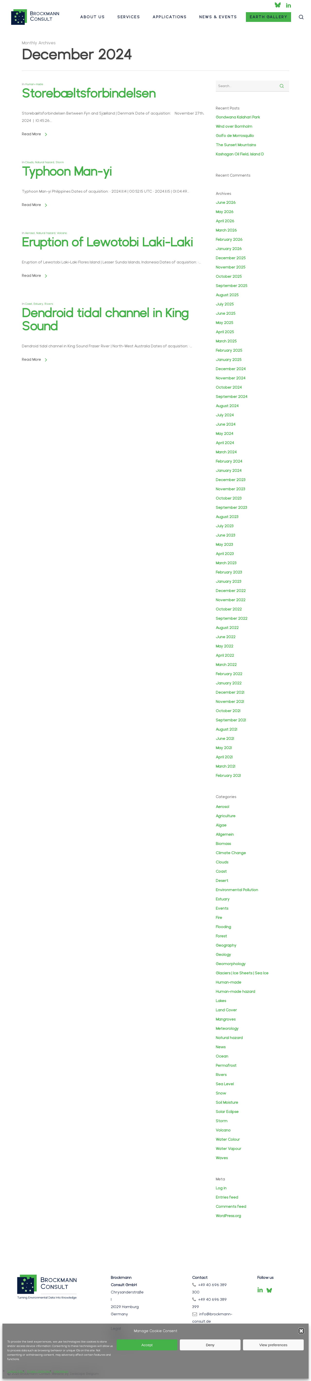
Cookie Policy (16, 1371)
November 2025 (230, 267)
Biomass (223, 843)
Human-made (34, 84)
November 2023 (230, 489)
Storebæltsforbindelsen (89, 93)
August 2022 (227, 627)
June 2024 (225, 424)
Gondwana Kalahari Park (238, 117)
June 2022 (225, 637)
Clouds (222, 862)
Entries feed (227, 1197)
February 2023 (229, 572)
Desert (222, 880)
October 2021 (228, 710)
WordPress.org (228, 1215)
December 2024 (231, 369)
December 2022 (231, 590)
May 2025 (224, 322)
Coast (30, 380)
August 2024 (227, 406)
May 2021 (224, 747)
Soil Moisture (227, 1102)
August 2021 (226, 729)
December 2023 (230, 479)
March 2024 (226, 452)
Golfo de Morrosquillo (235, 135)
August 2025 (227, 295)
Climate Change (231, 853)
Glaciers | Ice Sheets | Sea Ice (242, 973)
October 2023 (229, 498)
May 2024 (224, 433)
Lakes (221, 1000)
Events (222, 908)
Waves (222, 1158)
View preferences (273, 1345)
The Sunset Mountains (236, 145)
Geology (223, 954)
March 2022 (226, 664)
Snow (221, 1093)
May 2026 (224, 211)
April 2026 (225, 221)
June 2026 (226, 202)
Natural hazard (229, 1037)
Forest (221, 936)
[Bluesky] (269, 1290)
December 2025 (231, 258)
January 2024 (229, 470)
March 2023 (226, 563)
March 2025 (226, 341)
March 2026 (226, 230)
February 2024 (229, 461)
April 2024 (225, 442)
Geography (226, 945)
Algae (221, 825)
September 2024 (231, 396)
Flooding (223, 926)
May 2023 (224, 544)
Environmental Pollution (237, 890)
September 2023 (231, 507)
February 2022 (229, 674)
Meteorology (227, 1028)
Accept (147, 1345)
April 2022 (225, 655)
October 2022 (229, 609)
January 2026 (229, 248)
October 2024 (229, 387)
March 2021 (225, 766)
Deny (210, 1345)
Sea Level (225, 1084)
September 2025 (231, 285)
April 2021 (224, 757)
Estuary (39, 380)
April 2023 (225, 553)
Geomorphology (231, 963)
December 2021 (230, 692)
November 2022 (230, 600)
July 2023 (224, 526)
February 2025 (229, 350)
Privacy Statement (39, 1371)
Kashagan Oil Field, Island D (240, 154)
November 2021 (230, 701)
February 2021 (228, 775)
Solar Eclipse (227, 1111)
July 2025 (225, 304)
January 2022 (229, 683)
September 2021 (231, 720)
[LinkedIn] (260, 1290)
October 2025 (229, 276)
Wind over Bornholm (234, 126)
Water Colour (228, 1139)
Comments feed (231, 1206)
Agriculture (225, 816)
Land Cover (226, 1010)
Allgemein (225, 834)
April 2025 (225, 332)
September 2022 (231, 618)
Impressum (61, 1371)
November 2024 (230, 378)
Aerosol (222, 806)
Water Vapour (228, 1148)
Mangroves (225, 1019)
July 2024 (225, 415)
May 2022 (224, 646)
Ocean (222, 1056)
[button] (301, 1330)
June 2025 (225, 313)
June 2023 (225, 535)
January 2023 (228, 581)
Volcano (223, 1130)
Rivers (50, 380)
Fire (219, 917)
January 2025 (229, 359)
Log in (221, 1188)
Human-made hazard (235, 991)
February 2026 (229, 239)
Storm (221, 1121)
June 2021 (225, 738)
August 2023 (227, 516)
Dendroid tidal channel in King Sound (105, 388)
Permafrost (226, 1065)
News (220, 1047)
